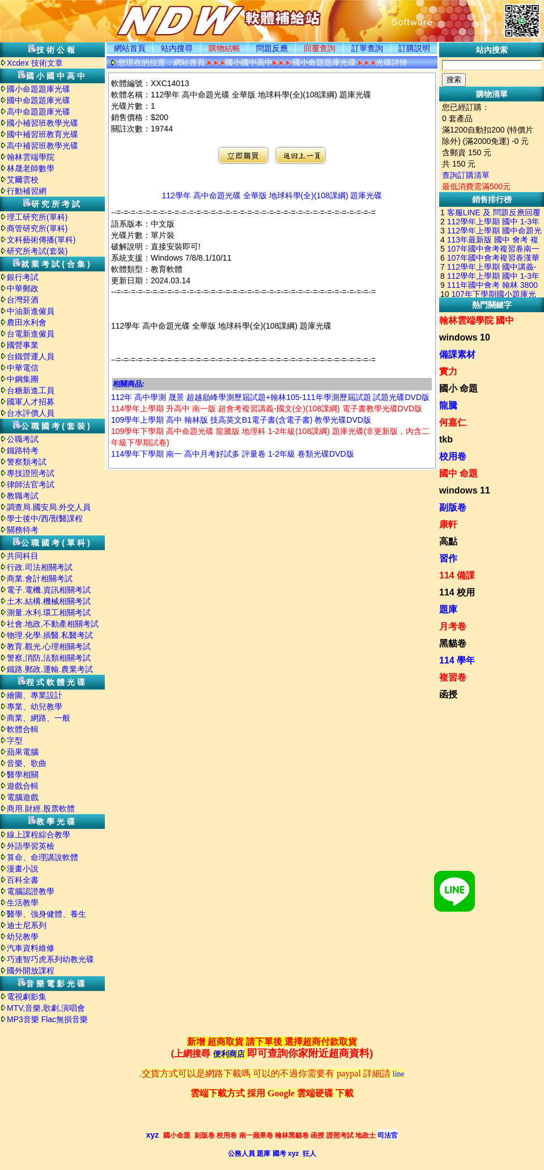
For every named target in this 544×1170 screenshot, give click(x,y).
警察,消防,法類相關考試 (49, 657)
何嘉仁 (452, 422)
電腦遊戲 (23, 797)
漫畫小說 (23, 868)
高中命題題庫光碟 (38, 111)
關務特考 (23, 529)
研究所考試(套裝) (37, 251)
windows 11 (464, 490)
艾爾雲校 (23, 179)
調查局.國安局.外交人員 (49, 507)
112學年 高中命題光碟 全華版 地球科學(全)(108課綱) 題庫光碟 (272, 195)
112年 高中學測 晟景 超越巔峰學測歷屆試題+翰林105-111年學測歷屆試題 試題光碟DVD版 (270, 397)
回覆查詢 (319, 48)
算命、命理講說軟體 (42, 857)
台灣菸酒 (23, 299)
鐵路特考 (23, 450)
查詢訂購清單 (466, 175)
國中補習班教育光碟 (42, 134)
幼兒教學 (23, 936)
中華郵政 (23, 288)
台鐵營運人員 (30, 356)
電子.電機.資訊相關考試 (49, 589)
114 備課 (457, 575)
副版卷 (452, 507)
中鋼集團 (23, 379)
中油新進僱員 (30, 311)
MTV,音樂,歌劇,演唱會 (46, 1007)
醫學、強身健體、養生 (46, 913)
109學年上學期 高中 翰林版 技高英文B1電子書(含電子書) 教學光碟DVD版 (241, 419)
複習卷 (452, 677)
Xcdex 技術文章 (35, 62)
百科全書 (23, 879)
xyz (152, 1134)
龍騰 (448, 405)
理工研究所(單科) (37, 217)
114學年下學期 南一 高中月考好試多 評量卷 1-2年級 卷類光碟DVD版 (232, 453)
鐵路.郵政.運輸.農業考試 (50, 669)
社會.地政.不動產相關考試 (53, 623)
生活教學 (23, 902)
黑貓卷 (452, 643)
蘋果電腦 (23, 751)
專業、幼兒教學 (34, 706)
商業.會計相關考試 (40, 578)
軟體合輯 (23, 729)
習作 (448, 558)
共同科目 (23, 555)
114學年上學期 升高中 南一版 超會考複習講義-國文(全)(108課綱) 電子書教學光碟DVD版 (266, 408)
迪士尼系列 (26, 925)
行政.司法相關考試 (40, 567)
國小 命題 (458, 388)
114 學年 (457, 660)
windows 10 (464, 337)
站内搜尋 (177, 48)
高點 (448, 541)
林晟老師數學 (30, 168)
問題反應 (272, 48)
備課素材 (457, 354)
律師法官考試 (30, 484)
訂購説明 (414, 48)
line (399, 1074)
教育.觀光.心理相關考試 (49, 646)
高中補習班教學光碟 (42, 145)
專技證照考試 (30, 473)
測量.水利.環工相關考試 (49, 612)
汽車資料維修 (30, 947)
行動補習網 (26, 190)
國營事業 (23, 345)
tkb (446, 439)
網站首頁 (130, 48)
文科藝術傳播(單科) (41, 239)
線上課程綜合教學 (38, 834)
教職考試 (23, 495)
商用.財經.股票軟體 (41, 808)
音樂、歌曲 (26, 763)
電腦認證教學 (30, 891)
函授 (448, 694)
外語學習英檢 (30, 845)
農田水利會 (26, 322)
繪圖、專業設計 (34, 695)
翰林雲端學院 (30, 156)
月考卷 (452, 626)
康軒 (448, 524)
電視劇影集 (26, 996)
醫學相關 (23, 774)
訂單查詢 (367, 48)
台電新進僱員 (30, 333)
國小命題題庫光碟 (38, 88)
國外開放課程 (30, 970)
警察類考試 (26, 461)
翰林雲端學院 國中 (476, 320)
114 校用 (457, 592)
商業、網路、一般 (38, 717)
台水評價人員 (30, 413)
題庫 (448, 609)
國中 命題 (458, 473)
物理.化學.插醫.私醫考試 (50, 635)
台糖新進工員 (30, 390)
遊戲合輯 (23, 785)
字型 (15, 740)
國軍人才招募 (30, 401)
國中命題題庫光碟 (38, 100)
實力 (448, 371)
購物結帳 (224, 48)
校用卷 (452, 456)
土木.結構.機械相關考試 (49, 601)
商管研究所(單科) (37, 228)
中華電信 (23, 367)
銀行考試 (23, 277)
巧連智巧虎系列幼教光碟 (50, 959)
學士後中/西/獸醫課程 (45, 518)
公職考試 (23, 439)
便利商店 (229, 1054)
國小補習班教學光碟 (42, 122)
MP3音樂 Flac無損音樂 (47, 1019)
